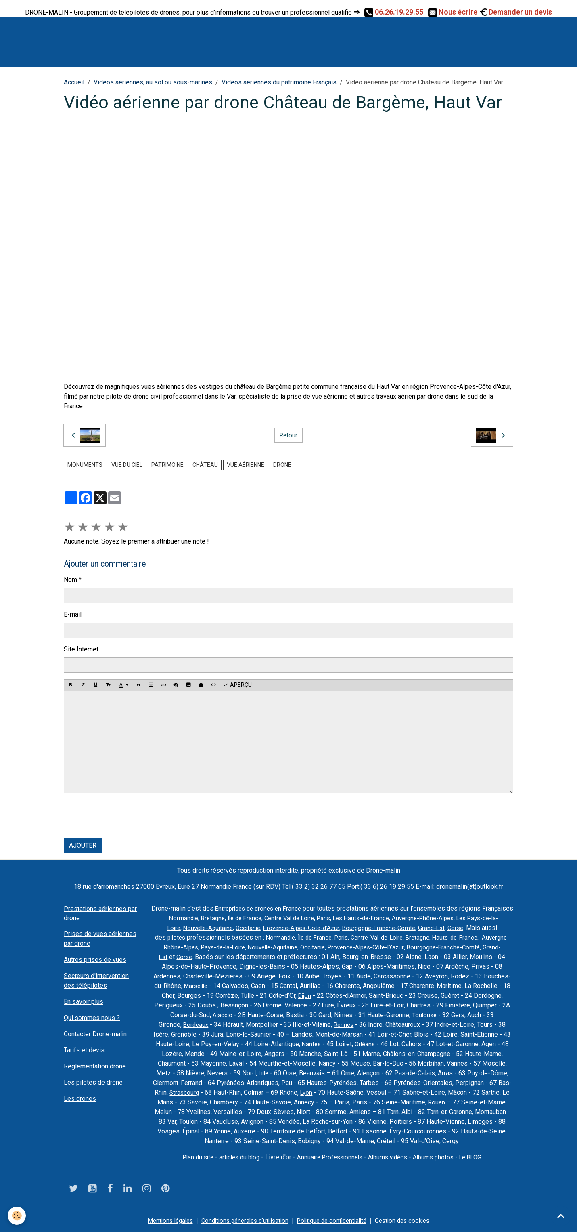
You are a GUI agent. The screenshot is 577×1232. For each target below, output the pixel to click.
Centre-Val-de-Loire (420, 937)
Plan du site (190, 1157)
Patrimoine (167, 465)
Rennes (349, 1024)
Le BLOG (478, 1157)
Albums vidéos (391, 1157)
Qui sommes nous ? (92, 1018)
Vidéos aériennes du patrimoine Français (279, 82)
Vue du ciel (126, 465)
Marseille (228, 986)
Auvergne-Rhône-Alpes (462, 918)
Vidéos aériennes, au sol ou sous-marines (153, 82)
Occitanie (279, 928)
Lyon (307, 1092)
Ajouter (82, 845)
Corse (496, 928)
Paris (356, 918)
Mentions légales (161, 1220)
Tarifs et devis (84, 1050)
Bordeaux (199, 1024)
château (205, 465)
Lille (263, 1073)
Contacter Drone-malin (95, 1034)
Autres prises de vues (95, 959)
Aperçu (237, 685)
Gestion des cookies (411, 1220)
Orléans (365, 1044)
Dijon (339, 995)
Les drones (80, 1098)
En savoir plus (83, 1001)
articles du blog (235, 1157)
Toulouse (448, 1015)
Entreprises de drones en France (274, 908)
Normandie (206, 918)
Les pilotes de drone (93, 1082)
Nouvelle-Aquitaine (236, 928)
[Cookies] (17, 1215)
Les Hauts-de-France (397, 918)
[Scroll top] (561, 1216)
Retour (288, 435)
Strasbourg (183, 1092)
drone (282, 465)
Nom (70, 579)
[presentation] (125, 815)
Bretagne (237, 918)
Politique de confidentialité (335, 1220)
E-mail (73, 614)
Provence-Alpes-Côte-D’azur (428, 947)
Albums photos (439, 1157)
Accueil (74, 82)
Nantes (310, 1044)
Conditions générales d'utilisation (242, 1220)
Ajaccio (246, 1015)
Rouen (436, 1102)
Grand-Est (471, 928)
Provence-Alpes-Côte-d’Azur (335, 928)
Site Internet (81, 649)
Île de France (271, 918)
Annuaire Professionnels (329, 1157)
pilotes (211, 937)
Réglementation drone (95, 1066)
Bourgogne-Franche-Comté (416, 928)
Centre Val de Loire (319, 918)
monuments (84, 465)
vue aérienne (245, 465)
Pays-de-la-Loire (275, 947)
